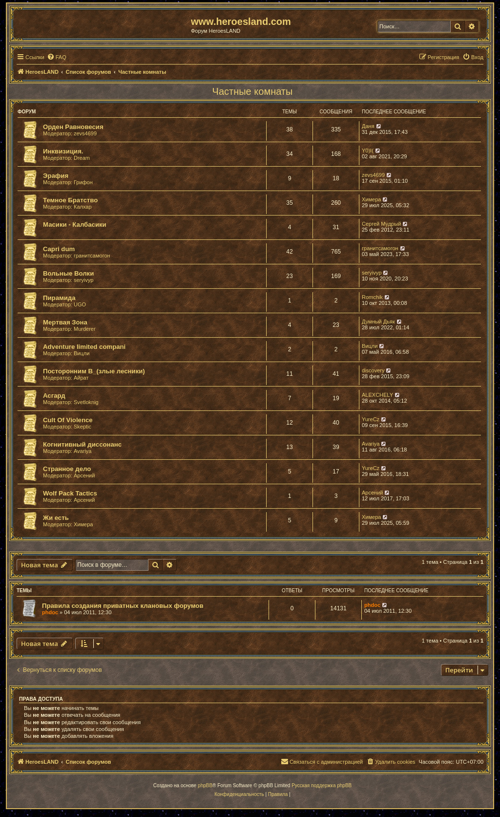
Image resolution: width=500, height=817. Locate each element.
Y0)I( (368, 150)
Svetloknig (86, 402)
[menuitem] (56, 57)
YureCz (370, 419)
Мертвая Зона (65, 322)
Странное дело (67, 469)
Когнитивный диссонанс (82, 444)
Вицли (81, 353)
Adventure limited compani (84, 346)
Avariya (82, 451)
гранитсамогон (92, 255)
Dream (82, 158)
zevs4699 (85, 133)
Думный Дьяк (378, 321)
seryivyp (83, 280)
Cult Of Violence (68, 420)
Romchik (372, 297)
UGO (80, 304)
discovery (373, 370)
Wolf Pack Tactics (70, 493)
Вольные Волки (68, 273)
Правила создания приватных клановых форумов (123, 605)
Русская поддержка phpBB (322, 785)
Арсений (84, 475)
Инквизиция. (63, 151)
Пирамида (59, 297)
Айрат (81, 378)
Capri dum (59, 249)
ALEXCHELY (377, 395)
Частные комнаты (252, 91)
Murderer (85, 329)
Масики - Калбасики (74, 224)
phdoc (50, 612)
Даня (368, 126)
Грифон (83, 182)
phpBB (205, 785)
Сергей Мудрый (381, 224)
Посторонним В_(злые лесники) (94, 371)
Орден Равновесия (73, 126)
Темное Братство (70, 200)
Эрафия (55, 175)
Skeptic (82, 427)
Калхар (83, 207)
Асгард (54, 395)
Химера (371, 199)
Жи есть (56, 517)
